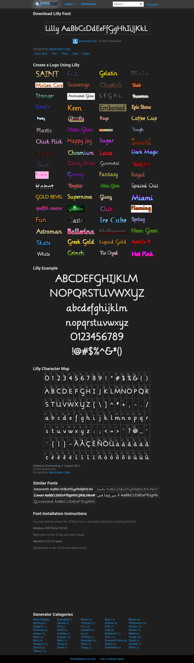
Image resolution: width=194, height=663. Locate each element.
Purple (135, 637)
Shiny (86, 644)
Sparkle (135, 644)
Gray (109, 630)
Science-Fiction (116, 640)
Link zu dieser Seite (112, 659)
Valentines (113, 647)
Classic (111, 623)
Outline (87, 637)
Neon (38, 637)
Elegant (40, 626)
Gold (62, 630)
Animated (64, 619)
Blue (110, 619)
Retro (62, 640)
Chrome (88, 623)
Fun (85, 626)
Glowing (40, 630)
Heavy (39, 633)
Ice (84, 633)
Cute (75, 53)
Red (38, 640)
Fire (61, 626)
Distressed (138, 623)
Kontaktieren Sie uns (83, 659)
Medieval (113, 633)
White (134, 647)
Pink (110, 637)
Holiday (63, 633)
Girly (109, 626)
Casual (63, 623)
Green (135, 630)
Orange (64, 637)
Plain (65, 53)
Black (86, 619)
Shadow (40, 644)
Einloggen (152, 4)
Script (134, 640)
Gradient (88, 630)
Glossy (135, 626)
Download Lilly (85, 41)
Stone (62, 647)
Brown (134, 619)
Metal (134, 633)
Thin (54, 53)
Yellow (39, 651)
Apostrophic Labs (59, 49)
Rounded (89, 640)
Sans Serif (41, 53)
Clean (85, 53)
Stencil (39, 647)
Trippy (86, 647)
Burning (39, 623)
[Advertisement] (16, 63)
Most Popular (41, 619)
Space (110, 644)
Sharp (62, 644)
